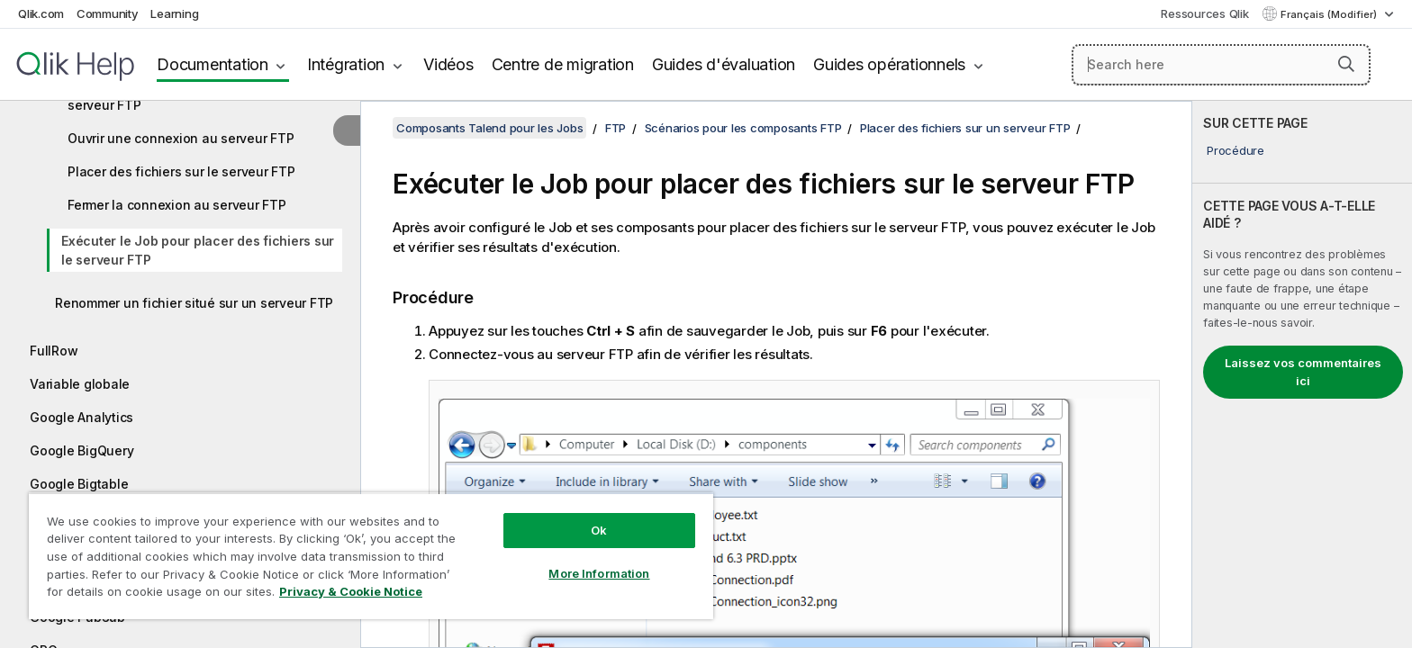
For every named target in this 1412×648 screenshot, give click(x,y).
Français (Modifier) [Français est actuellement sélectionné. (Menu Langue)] (1330, 14)
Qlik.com (41, 13)
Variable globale (80, 384)
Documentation (212, 64)
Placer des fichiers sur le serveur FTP (181, 171)
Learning (174, 13)
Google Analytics (81, 417)
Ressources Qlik (1204, 13)
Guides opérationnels (889, 64)
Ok (599, 530)
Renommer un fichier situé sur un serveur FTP (194, 302)
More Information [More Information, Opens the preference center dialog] (598, 573)
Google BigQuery (81, 450)
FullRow (53, 350)
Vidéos (448, 64)
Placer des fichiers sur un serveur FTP (965, 128)
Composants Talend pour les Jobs (489, 128)
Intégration (346, 64)
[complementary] (1302, 374)
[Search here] (1221, 65)
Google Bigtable (79, 483)
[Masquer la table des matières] (346, 130)
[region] (371, 555)
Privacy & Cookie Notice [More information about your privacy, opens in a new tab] (350, 591)
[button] (1346, 64)
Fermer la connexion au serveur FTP (177, 204)
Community (108, 13)
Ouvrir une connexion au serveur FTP (181, 138)
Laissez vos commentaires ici (1303, 372)
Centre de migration (563, 64)
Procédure (1235, 150)
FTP (615, 128)
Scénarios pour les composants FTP (743, 128)
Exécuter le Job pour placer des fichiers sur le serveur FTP (197, 250)
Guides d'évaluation (723, 64)
